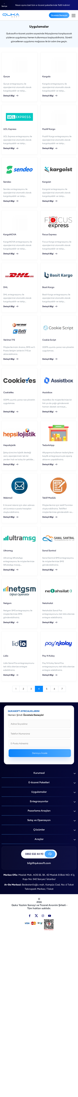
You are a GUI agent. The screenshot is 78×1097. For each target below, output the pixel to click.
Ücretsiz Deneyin (59, 15)
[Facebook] (29, 915)
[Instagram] (43, 915)
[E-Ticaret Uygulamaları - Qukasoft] (11, 15)
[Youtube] (49, 915)
